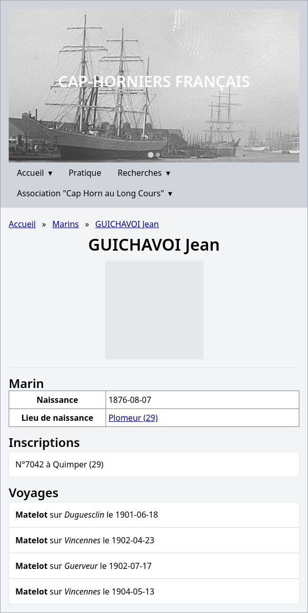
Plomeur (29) (133, 417)
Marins (65, 224)
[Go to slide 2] (158, 155)
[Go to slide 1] (150, 154)
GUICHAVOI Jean (127, 224)
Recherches (144, 172)
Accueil (34, 172)
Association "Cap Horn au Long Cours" (94, 193)
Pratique (85, 172)
